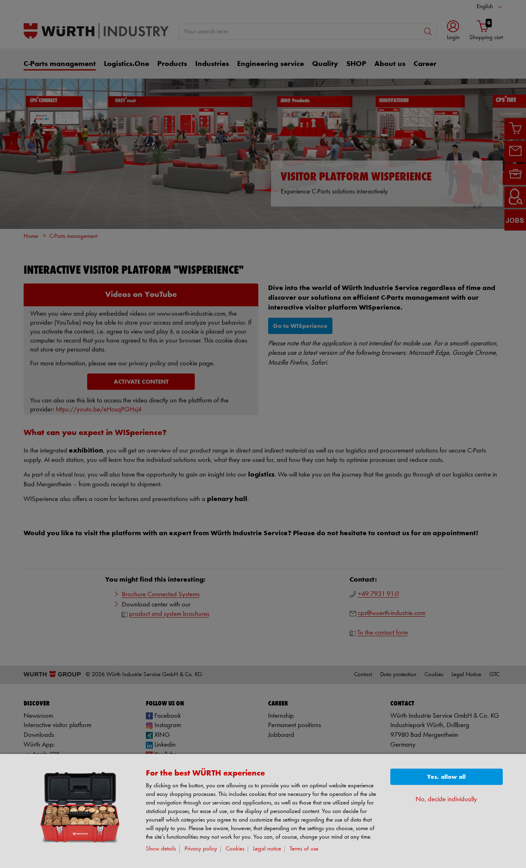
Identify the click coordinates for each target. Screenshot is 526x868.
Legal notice (267, 849)
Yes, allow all (446, 777)
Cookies (235, 849)
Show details (161, 849)
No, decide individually (446, 799)
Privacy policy (201, 849)
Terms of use (304, 849)
